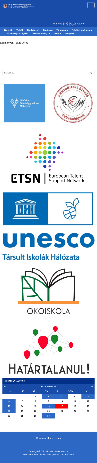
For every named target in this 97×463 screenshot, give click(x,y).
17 (62, 406)
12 (88, 401)
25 (75, 411)
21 (22, 411)
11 (75, 401)
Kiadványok (33, 30)
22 (35, 411)
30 (48, 416)
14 (22, 406)
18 (75, 406)
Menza (57, 33)
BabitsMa (48, 30)
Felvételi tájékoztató (82, 30)
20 (9, 411)
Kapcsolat (41, 438)
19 (88, 406)
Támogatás (62, 30)
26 (88, 411)
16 (48, 406)
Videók (19, 30)
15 (35, 406)
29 (35, 416)
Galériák (8, 30)
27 (9, 416)
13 (9, 406)
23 (48, 411)
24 (62, 411)
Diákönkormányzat (41, 33)
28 (22, 416)
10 (62, 401)
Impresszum (54, 438)
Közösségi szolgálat (17, 33)
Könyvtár (69, 33)
